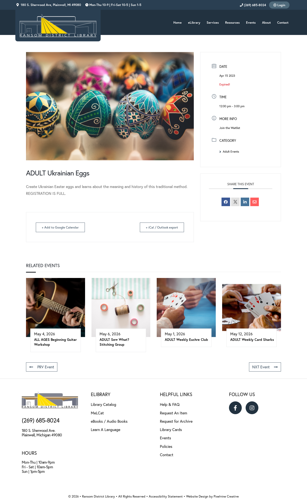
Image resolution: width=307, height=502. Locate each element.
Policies (166, 446)
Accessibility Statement (166, 496)
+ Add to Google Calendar (60, 227)
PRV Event (41, 367)
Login (279, 5)
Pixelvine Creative (226, 496)
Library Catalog (103, 404)
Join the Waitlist (229, 128)
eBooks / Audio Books (109, 421)
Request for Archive (176, 421)
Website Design (197, 496)
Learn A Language (105, 429)
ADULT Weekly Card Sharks (252, 339)
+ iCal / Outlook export (161, 227)
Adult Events (229, 151)
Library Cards (171, 429)
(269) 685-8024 (253, 5)
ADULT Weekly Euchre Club (186, 339)
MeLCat (97, 413)
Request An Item (173, 413)
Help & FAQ (170, 404)
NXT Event (265, 367)
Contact (166, 454)
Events (165, 437)
